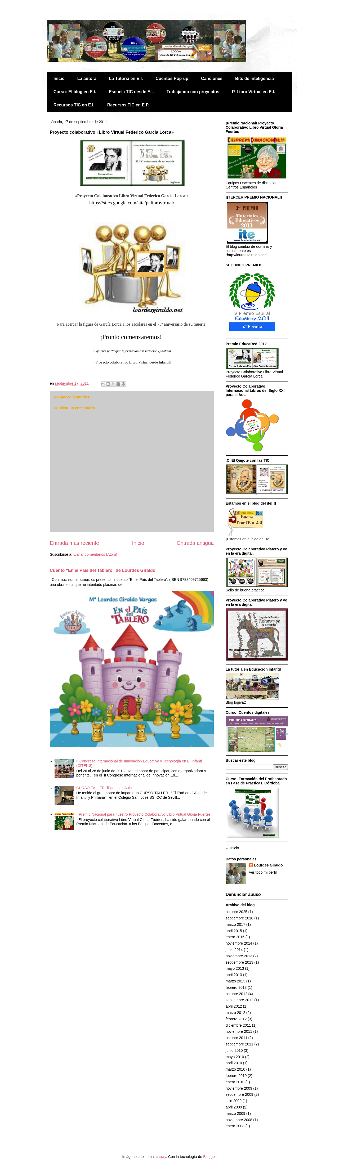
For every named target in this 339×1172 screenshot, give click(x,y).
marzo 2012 (235, 1013)
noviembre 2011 (239, 1031)
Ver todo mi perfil (263, 872)
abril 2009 (234, 1107)
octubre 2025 (236, 912)
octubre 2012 (236, 994)
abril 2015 (234, 931)
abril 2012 (234, 1006)
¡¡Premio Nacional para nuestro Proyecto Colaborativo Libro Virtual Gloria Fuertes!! (144, 814)
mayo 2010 (235, 1057)
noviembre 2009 (239, 1088)
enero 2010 (235, 1082)
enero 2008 (235, 1126)
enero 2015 (235, 937)
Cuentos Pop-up (172, 78)
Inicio (59, 78)
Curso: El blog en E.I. (74, 91)
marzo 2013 (235, 981)
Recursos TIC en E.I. (74, 105)
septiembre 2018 (239, 918)
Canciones (211, 78)
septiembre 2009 (239, 1094)
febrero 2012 (236, 1019)
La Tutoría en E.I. (126, 78)
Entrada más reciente (74, 543)
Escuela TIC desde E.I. (131, 91)
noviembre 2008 (239, 1120)
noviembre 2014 (239, 943)
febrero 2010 (236, 1076)
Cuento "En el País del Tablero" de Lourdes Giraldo (102, 570)
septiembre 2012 (239, 1000)
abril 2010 (234, 1063)
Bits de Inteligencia (254, 78)
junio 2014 (234, 950)
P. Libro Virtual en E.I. (253, 91)
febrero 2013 (236, 987)
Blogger (209, 1157)
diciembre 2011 (238, 1025)
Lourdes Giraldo (268, 865)
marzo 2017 (235, 924)
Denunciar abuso (243, 894)
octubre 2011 (236, 1038)
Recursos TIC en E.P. (128, 105)
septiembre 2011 (239, 1044)
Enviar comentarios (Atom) (95, 554)
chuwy (161, 1157)
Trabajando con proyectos (193, 91)
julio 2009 (234, 1101)
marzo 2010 (235, 1069)
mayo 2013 (235, 968)
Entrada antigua (195, 543)
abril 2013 (234, 975)
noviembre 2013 (239, 956)
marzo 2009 (235, 1113)
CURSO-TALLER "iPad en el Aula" (104, 788)
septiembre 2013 (239, 962)
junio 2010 (234, 1050)
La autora (86, 78)
